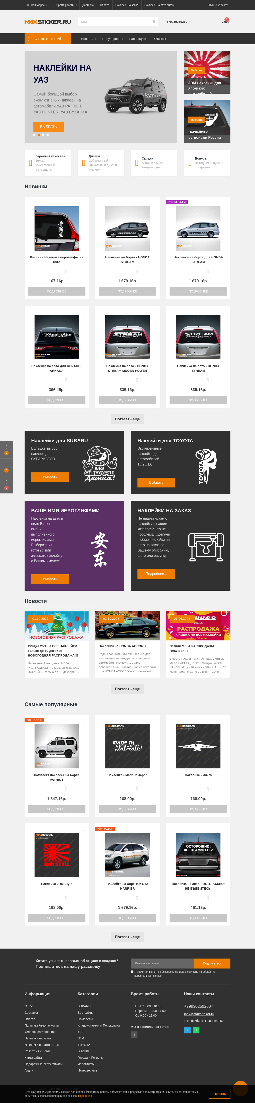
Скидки (147, 158)
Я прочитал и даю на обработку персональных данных (174, 973)
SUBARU (84, 1006)
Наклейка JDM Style (56, 884)
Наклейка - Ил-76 (198, 775)
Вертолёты (85, 1012)
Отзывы (160, 39)
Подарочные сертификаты (44, 1064)
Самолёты (85, 1019)
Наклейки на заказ (126, 5)
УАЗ (80, 1032)
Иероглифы (86, 1064)
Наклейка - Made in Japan (127, 775)
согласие (192, 971)
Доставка (88, 5)
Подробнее (56, 291)
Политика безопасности (163, 971)
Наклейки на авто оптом (159, 5)
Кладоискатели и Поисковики (99, 1025)
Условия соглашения (40, 1032)
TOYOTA (84, 1044)
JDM (81, 1038)
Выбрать (197, 70)
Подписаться (212, 963)
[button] (37, 5)
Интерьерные (87, 1070)
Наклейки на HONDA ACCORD (122, 646)
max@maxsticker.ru (199, 1014)
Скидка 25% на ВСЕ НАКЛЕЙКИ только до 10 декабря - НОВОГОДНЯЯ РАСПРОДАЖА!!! (53, 650)
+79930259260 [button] (198, 1006)
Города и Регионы (90, 1057)
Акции (29, 1070)
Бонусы (201, 158)
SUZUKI (83, 1051)
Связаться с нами (37, 1051)
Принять (220, 1093)
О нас (29, 1006)
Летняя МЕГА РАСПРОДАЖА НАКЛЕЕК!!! (192, 648)
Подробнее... (156, 574)
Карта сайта (33, 1057)
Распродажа (138, 39)
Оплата (104, 5)
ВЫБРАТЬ (48, 127)
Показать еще (127, 419)
